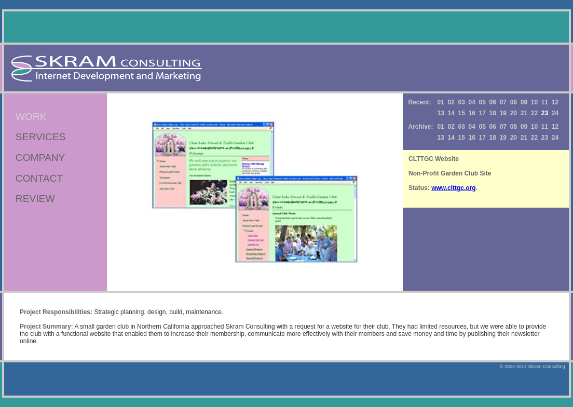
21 (524, 113)
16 (472, 113)
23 (544, 137)
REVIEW (35, 198)
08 (513, 102)
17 (482, 113)
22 (534, 113)
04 (472, 102)
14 (450, 113)
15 (461, 113)
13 (440, 113)
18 (492, 113)
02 (450, 102)
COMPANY (40, 157)
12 (555, 102)
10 (534, 102)
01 (440, 102)
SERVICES (41, 136)
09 (524, 102)
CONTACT (39, 178)
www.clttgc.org (453, 188)
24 (555, 113)
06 (492, 102)
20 (513, 113)
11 (544, 102)
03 (461, 102)
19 (503, 113)
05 (482, 102)
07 (503, 102)
